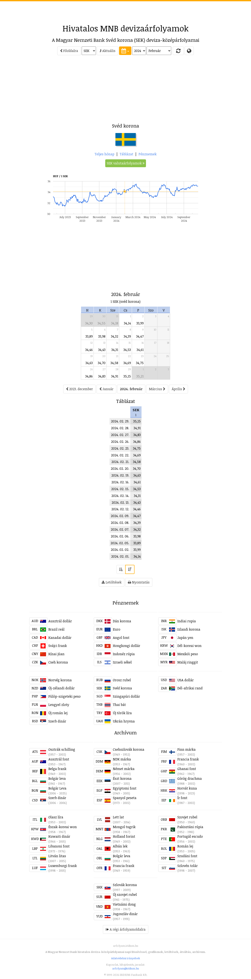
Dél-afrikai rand (190, 688)
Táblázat (126, 154)
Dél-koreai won (189, 645)
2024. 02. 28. (120, 428)
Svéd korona (122, 688)
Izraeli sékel (122, 662)
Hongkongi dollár (126, 645)
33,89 (89, 336)
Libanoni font (59, 846)
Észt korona (122, 778)
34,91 (114, 376)
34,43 (101, 349)
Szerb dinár (57, 721)
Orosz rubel (122, 680)
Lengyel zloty (58, 704)
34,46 (89, 349)
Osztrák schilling (61, 749)
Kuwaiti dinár (59, 836)
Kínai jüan (56, 654)
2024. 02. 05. (120, 543)
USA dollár (185, 680)
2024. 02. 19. (120, 475)
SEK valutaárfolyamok (125, 163)
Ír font (182, 797)
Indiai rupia (186, 621)
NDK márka (122, 759)
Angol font (121, 637)
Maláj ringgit (187, 662)
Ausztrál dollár (60, 621)
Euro (116, 629)
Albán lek (120, 846)
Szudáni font (187, 856)
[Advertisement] (125, 10)
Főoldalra (69, 50)
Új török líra (122, 713)
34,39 (127, 336)
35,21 (140, 376)
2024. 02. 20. (120, 468)
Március (157, 389)
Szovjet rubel (187, 817)
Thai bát (119, 704)
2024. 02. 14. (120, 495)
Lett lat (118, 817)
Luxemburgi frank (62, 865)
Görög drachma (189, 778)
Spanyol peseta (124, 797)
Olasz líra (55, 817)
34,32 (114, 336)
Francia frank (188, 759)
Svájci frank (57, 645)
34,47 (140, 336)
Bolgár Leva (57, 788)
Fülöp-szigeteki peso (64, 696)
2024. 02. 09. (120, 515)
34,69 (127, 362)
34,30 (89, 323)
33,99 (140, 323)
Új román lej (57, 713)
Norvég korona (60, 680)
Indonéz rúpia (124, 654)
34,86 (89, 376)
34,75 (140, 362)
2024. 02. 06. (120, 536)
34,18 (114, 323)
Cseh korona (58, 662)
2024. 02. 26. (120, 441)
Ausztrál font (58, 759)
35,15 (127, 376)
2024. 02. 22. (120, 455)
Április (178, 389)
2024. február (131, 389)
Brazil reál (56, 629)
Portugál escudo (190, 836)
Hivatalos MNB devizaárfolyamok (126, 28)
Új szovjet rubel (125, 894)
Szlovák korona (125, 884)
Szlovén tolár (187, 865)
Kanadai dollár (60, 637)
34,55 (101, 323)
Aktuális (107, 50)
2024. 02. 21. (120, 461)
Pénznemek (148, 154)
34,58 (114, 362)
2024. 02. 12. (120, 509)
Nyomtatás (139, 582)
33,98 (101, 336)
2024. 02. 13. (120, 502)
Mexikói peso (187, 654)
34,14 (127, 323)
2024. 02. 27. (120, 434)
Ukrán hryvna (124, 721)
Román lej (185, 846)
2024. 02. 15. (120, 489)
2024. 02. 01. (120, 556)
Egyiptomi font (124, 788)
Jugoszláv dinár (125, 914)
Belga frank (57, 768)
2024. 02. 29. (120, 421)
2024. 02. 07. (120, 529)
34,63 (89, 362)
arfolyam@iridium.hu (125, 968)
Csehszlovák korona (128, 749)
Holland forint (124, 836)
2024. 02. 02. (120, 549)
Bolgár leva (57, 778)
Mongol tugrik (124, 827)
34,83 (101, 376)
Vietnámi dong (124, 904)
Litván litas (57, 856)
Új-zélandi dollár (61, 688)
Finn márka (186, 749)
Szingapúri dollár (126, 696)
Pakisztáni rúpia (190, 827)
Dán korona (122, 621)
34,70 (101, 362)
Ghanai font (186, 768)
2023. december (79, 389)
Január (106, 389)
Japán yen (185, 637)
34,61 (140, 349)
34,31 (114, 349)
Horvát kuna (187, 788)
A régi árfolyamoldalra (126, 929)
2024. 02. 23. (120, 448)
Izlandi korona (188, 629)
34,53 (127, 349)
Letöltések (112, 582)
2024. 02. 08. (120, 522)
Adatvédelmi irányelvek (125, 958)
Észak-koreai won (62, 827)
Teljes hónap (104, 154)
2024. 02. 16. (120, 482)
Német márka (124, 768)
